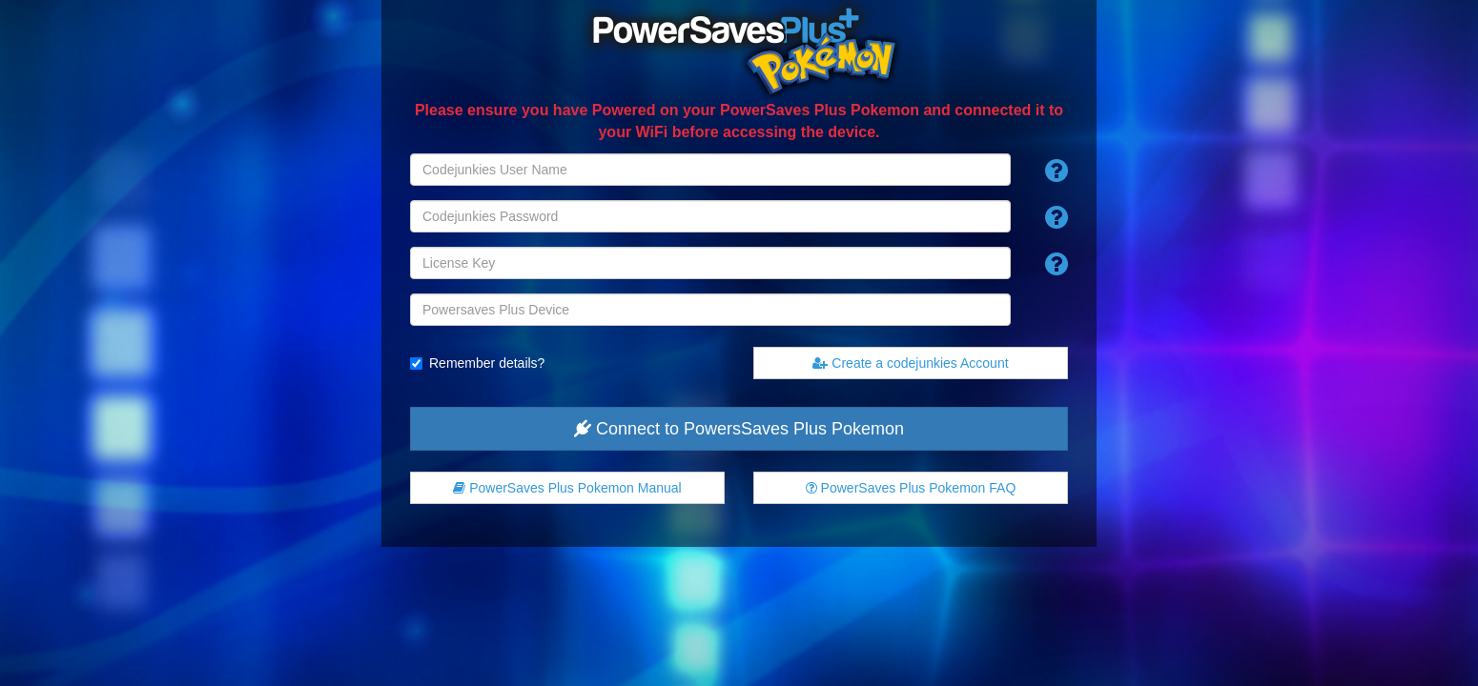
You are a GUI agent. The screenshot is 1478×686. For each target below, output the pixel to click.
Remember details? (486, 363)
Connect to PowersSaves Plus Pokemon (739, 428)
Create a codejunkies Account (910, 363)
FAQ (911, 487)
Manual (567, 487)
